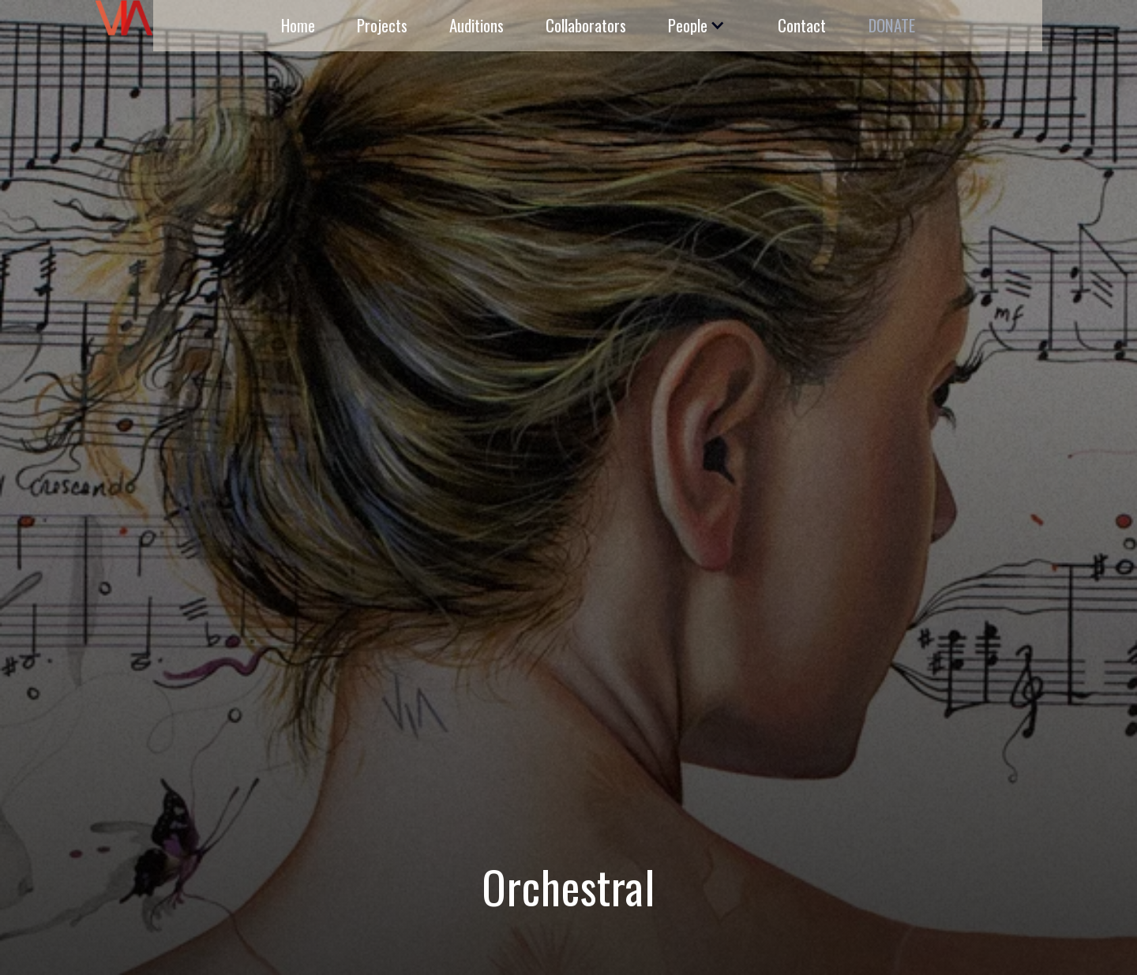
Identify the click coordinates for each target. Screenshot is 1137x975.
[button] (694, 25)
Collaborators (586, 25)
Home (298, 25)
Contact (802, 25)
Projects (382, 25)
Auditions (476, 25)
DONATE (892, 25)
